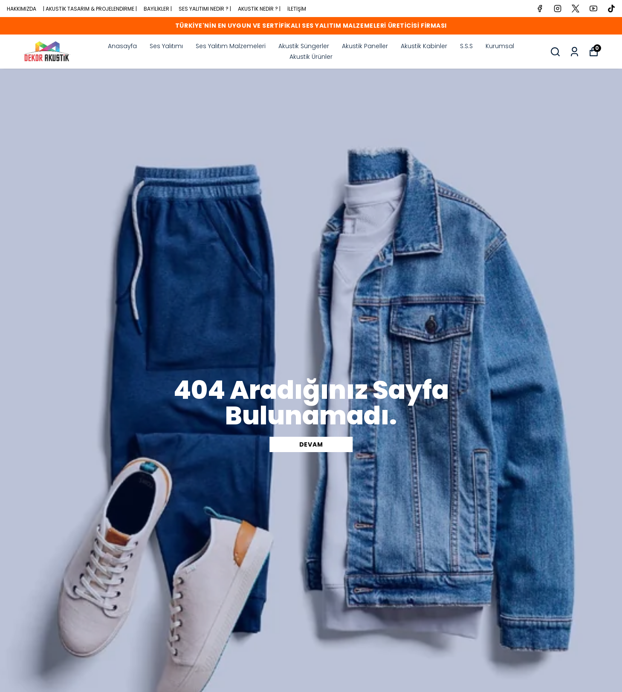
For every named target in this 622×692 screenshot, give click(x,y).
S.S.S (466, 46)
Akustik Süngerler (303, 46)
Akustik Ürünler (311, 56)
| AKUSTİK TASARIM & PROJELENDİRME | (90, 8)
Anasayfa (122, 46)
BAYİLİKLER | (158, 8)
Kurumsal (500, 46)
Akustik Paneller (365, 46)
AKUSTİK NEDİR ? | (259, 8)
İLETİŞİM (296, 8)
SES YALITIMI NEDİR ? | (205, 8)
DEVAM (311, 444)
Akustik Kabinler (424, 46)
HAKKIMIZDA (21, 8)
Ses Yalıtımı (166, 46)
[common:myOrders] (574, 51)
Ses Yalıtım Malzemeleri (231, 46)
